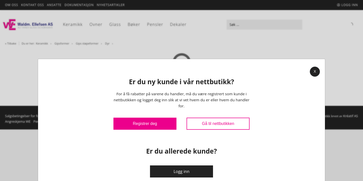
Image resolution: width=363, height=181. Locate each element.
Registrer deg (145, 123)
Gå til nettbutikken (218, 123)
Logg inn (181, 171)
